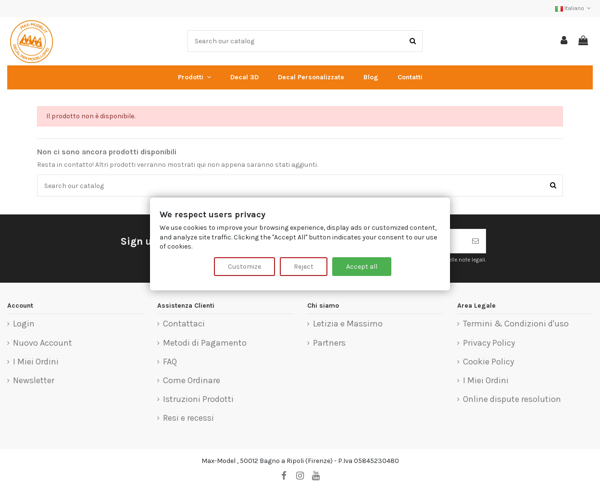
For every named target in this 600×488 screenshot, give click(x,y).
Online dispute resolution (512, 399)
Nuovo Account (42, 343)
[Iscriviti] (475, 241)
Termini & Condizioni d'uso (516, 324)
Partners (329, 343)
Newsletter (33, 381)
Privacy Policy (489, 343)
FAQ (170, 362)
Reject (303, 267)
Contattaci (184, 324)
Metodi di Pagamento (205, 343)
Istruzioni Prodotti (198, 399)
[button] (194, 77)
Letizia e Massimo (348, 324)
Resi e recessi (188, 418)
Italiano (574, 8)
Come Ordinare (191, 381)
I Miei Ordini (36, 362)
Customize (244, 267)
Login (24, 324)
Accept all (361, 267)
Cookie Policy (488, 362)
